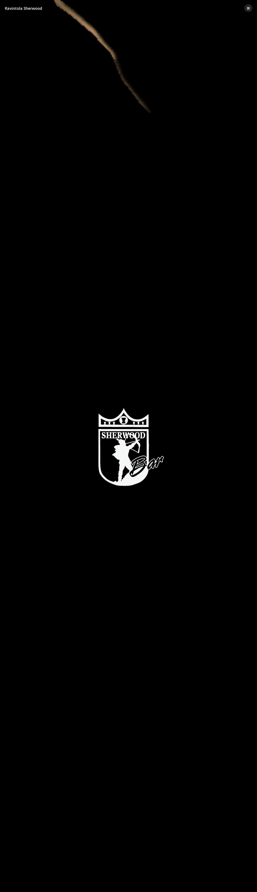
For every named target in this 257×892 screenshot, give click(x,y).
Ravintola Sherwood (23, 8)
